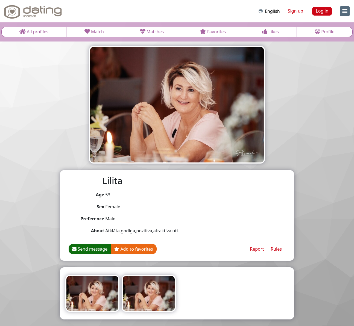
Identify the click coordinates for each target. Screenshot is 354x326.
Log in (322, 11)
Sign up (295, 11)
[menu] (345, 11)
